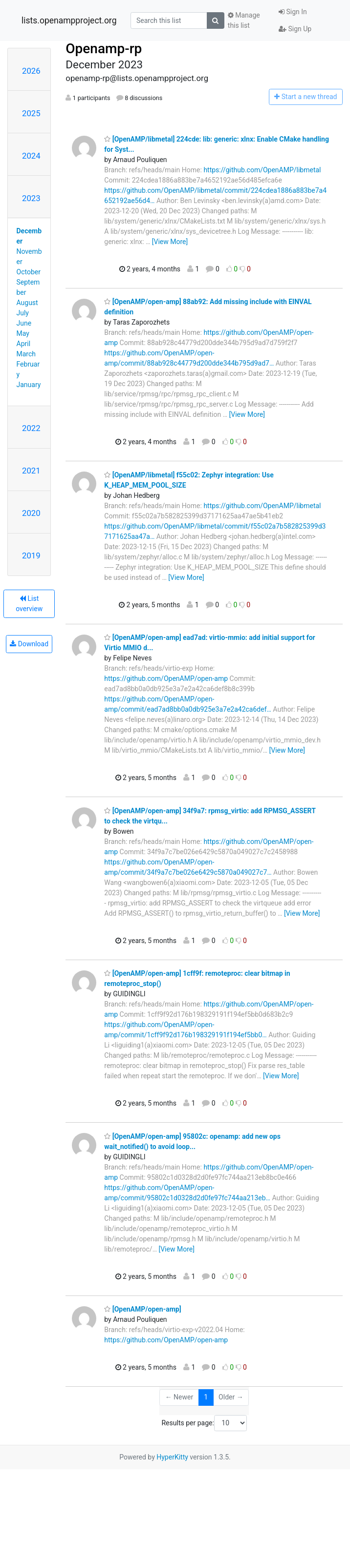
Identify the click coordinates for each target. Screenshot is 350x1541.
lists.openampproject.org (69, 20)
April (24, 344)
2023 (31, 198)
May (23, 333)
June (24, 323)
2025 (31, 113)
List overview (29, 604)
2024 (31, 156)
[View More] (170, 242)
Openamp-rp (104, 49)
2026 (31, 71)
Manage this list (244, 20)
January (29, 385)
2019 (31, 555)
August (27, 303)
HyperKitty (172, 1457)
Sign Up (295, 29)
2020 (31, 513)
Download (29, 644)
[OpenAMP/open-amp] (142, 1309)
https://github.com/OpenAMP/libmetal (262, 170)
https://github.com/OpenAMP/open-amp (166, 678)
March (26, 354)
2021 (31, 470)
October (29, 272)
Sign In (293, 12)
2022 (31, 428)
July (23, 313)
